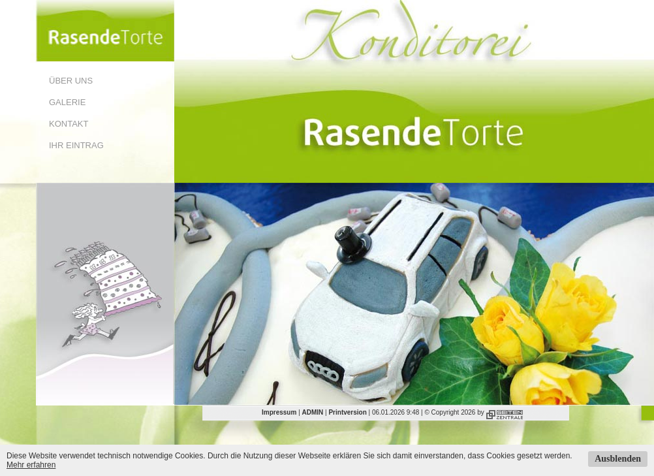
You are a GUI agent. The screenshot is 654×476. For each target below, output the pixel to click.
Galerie (67, 102)
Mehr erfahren (31, 464)
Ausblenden (618, 459)
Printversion (347, 412)
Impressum (279, 412)
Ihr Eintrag (76, 145)
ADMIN (313, 412)
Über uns (71, 81)
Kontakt (68, 124)
